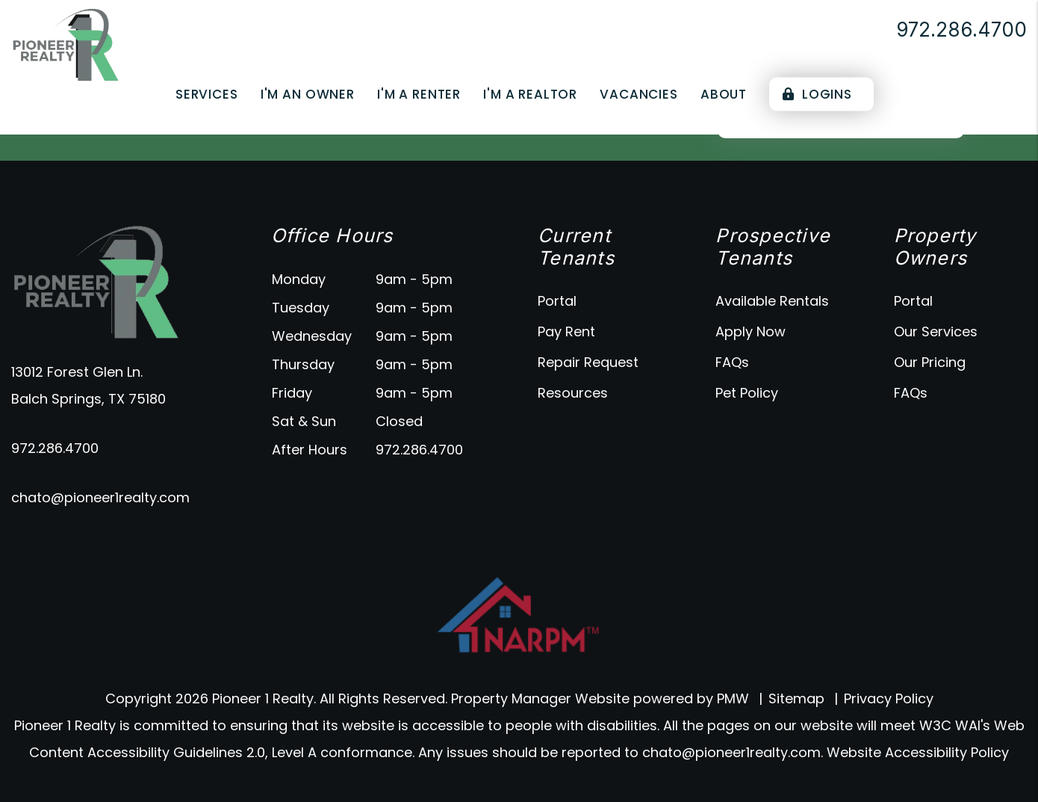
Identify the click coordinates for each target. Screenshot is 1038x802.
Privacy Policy (888, 698)
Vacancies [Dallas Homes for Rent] (639, 94)
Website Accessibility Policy (918, 752)
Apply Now (750, 331)
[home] (65, 43)
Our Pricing (930, 362)
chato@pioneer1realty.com (100, 497)
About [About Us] (723, 94)
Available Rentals (772, 301)
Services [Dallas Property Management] (206, 94)
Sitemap (796, 698)
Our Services (936, 331)
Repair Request (588, 362)
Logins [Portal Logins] (817, 94)
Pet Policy (746, 392)
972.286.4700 (961, 29)
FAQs (732, 362)
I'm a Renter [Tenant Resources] (419, 94)
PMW (733, 698)
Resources (573, 392)
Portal (557, 301)
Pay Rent (566, 331)
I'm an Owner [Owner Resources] (308, 94)
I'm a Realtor (530, 94)
